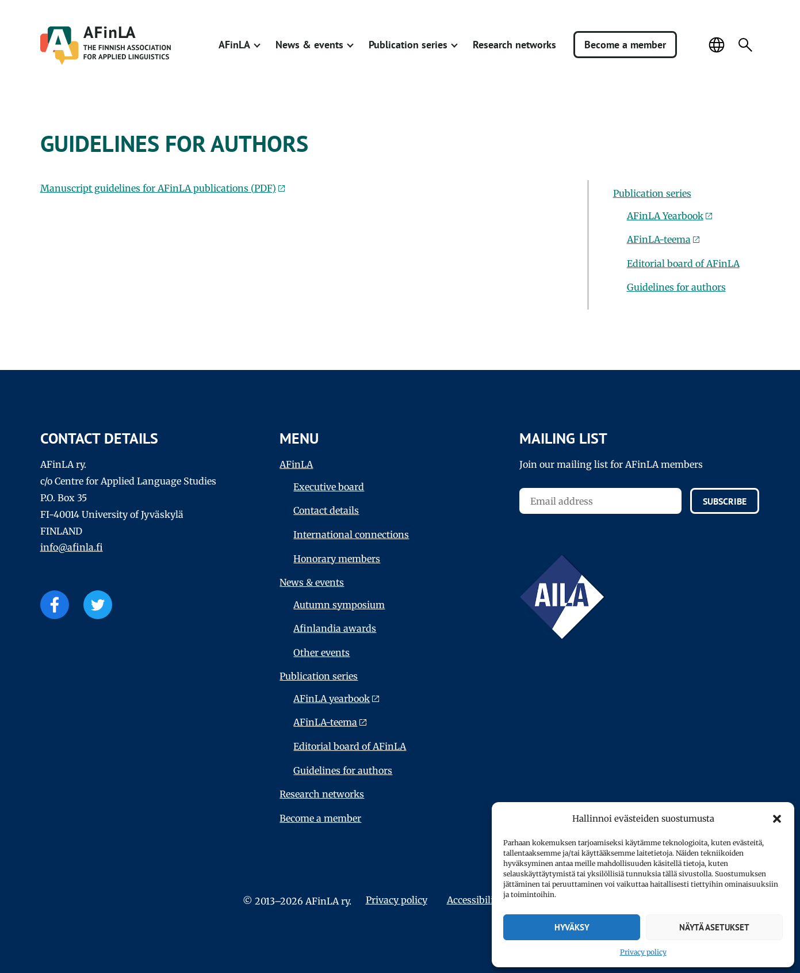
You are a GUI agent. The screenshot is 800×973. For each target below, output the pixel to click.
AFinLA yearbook (331, 698)
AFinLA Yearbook (665, 216)
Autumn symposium (339, 604)
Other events (321, 652)
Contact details (326, 510)
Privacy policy (643, 952)
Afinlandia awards (334, 628)
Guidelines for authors (676, 287)
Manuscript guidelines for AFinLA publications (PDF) (158, 188)
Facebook (54, 604)
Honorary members (336, 558)
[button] (777, 819)
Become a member (625, 44)
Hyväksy (572, 927)
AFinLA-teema (659, 239)
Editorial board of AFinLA (683, 263)
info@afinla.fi (71, 547)
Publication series (408, 44)
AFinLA (234, 44)
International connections (351, 534)
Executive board (328, 487)
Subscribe (725, 501)
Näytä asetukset (714, 927)
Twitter (97, 604)
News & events (309, 44)
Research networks (514, 44)
